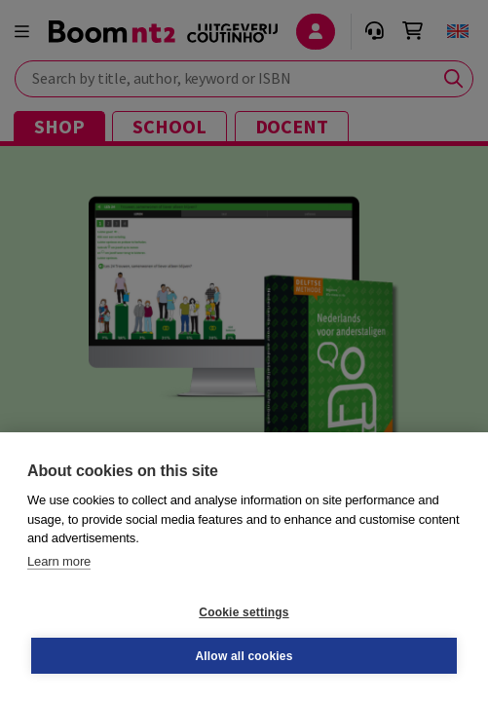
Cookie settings (243, 612)
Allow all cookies (243, 656)
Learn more (59, 561)
